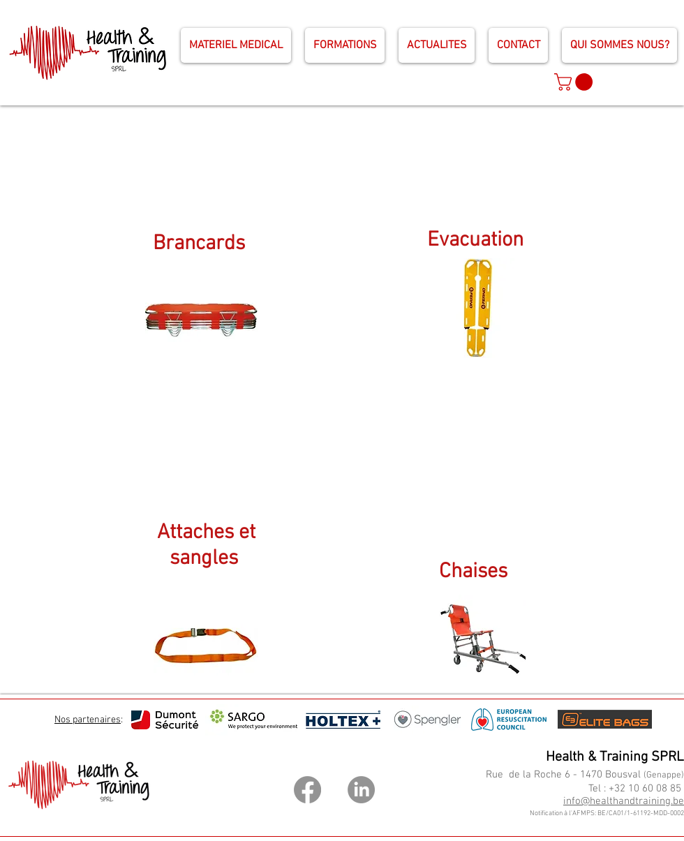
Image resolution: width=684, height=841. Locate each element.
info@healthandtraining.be (623, 801)
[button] (575, 82)
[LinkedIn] (361, 789)
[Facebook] (307, 789)
